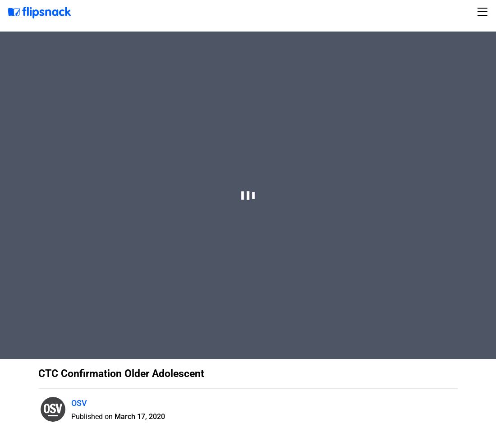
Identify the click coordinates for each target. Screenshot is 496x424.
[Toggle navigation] (484, 12)
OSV (79, 403)
